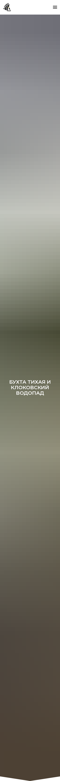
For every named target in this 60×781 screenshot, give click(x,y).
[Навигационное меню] (55, 7)
